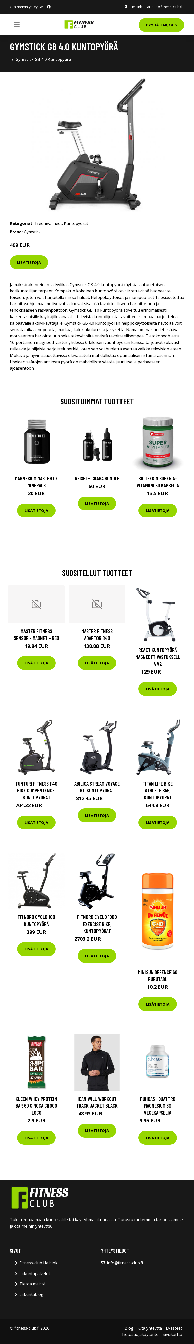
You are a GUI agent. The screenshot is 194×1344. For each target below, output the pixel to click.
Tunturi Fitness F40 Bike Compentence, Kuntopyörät (36, 790)
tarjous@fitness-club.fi (164, 6)
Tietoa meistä (32, 1284)
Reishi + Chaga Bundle (97, 478)
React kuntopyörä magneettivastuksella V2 (157, 657)
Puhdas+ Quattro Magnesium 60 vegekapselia (157, 1105)
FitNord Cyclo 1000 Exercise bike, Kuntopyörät (97, 924)
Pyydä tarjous (161, 24)
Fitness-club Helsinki (38, 1263)
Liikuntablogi (31, 1294)
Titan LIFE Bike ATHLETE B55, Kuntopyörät (158, 790)
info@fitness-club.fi (125, 1263)
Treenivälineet (48, 223)
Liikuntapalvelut (34, 1273)
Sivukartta (172, 1334)
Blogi (129, 1328)
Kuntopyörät (76, 223)
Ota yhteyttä (150, 1328)
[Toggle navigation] (16, 24)
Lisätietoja (29, 262)
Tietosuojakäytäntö (140, 1334)
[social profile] (49, 7)
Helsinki (136, 6)
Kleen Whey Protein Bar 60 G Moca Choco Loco (36, 1105)
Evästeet (174, 1328)
